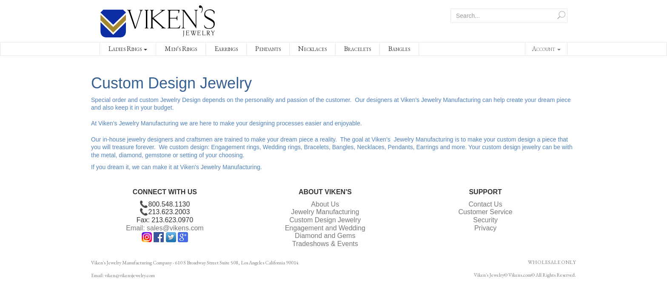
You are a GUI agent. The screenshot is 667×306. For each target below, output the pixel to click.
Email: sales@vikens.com (165, 228)
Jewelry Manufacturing (325, 211)
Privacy (485, 228)
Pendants (268, 48)
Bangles (399, 48)
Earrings (226, 48)
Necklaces (312, 48)
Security (485, 220)
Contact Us (485, 204)
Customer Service (486, 211)
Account (546, 48)
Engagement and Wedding (325, 228)
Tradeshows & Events (325, 243)
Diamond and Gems (325, 235)
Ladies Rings (127, 48)
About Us (325, 204)
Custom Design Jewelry (325, 220)
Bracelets (357, 48)
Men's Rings (181, 48)
